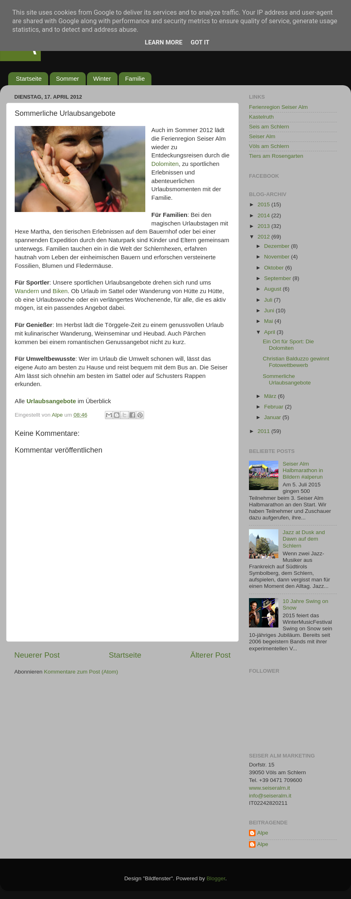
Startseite (29, 78)
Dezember (277, 246)
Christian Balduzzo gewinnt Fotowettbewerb (296, 362)
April (270, 332)
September (278, 278)
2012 (264, 237)
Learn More (163, 42)
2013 (264, 226)
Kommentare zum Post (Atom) (81, 672)
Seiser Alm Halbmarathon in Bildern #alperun (302, 470)
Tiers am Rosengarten (276, 156)
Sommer (67, 78)
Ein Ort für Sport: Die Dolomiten (288, 344)
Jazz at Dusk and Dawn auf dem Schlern (303, 538)
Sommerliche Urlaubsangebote (287, 379)
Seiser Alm (262, 136)
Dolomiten (165, 164)
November (277, 257)
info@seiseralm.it (270, 796)
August (273, 289)
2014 (264, 215)
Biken (60, 291)
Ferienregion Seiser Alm (278, 107)
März (271, 396)
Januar (273, 417)
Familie (134, 78)
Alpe (262, 833)
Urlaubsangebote (51, 401)
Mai (269, 321)
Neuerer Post (37, 655)
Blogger (216, 878)
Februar (274, 407)
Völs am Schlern (269, 146)
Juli (269, 300)
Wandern (27, 291)
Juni (270, 310)
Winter (102, 78)
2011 (264, 431)
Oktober (274, 268)
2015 (264, 204)
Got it (200, 42)
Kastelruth (261, 117)
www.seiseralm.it (269, 788)
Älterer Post (210, 655)
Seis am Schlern (269, 127)
